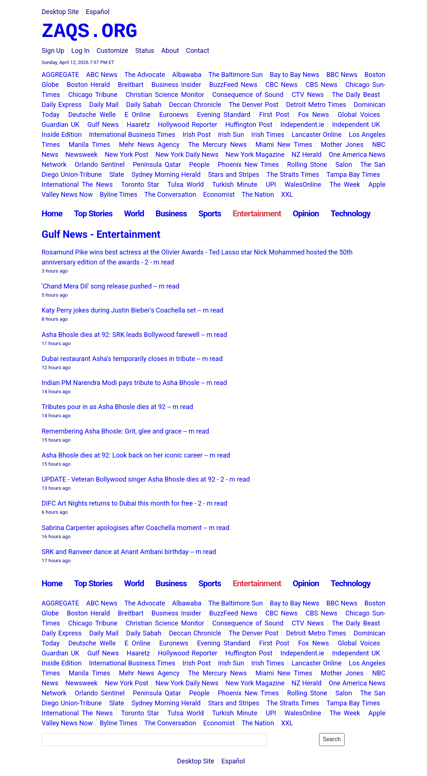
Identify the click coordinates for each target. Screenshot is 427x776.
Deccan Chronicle (195, 104)
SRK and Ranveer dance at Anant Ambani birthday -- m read (129, 552)
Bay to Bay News (294, 74)
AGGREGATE (60, 74)
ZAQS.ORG (90, 31)
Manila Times (89, 144)
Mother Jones (342, 144)
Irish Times (267, 134)
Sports (210, 213)
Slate (116, 174)
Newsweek (81, 154)
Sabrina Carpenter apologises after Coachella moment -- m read (136, 528)
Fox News (313, 114)
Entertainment (257, 213)
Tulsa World (185, 184)
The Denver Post (254, 104)
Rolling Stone (307, 164)
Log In (80, 50)
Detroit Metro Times (316, 104)
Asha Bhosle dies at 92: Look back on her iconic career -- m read (136, 455)
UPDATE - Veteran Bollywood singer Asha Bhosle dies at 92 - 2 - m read (146, 479)
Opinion (306, 213)
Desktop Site (60, 12)
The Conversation (170, 194)
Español (97, 12)
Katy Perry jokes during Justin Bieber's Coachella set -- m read (133, 310)
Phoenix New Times (248, 164)
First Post (274, 114)
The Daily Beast (356, 94)
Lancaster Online (317, 134)
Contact (197, 50)
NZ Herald (307, 154)
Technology (350, 213)
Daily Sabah (143, 104)
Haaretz (138, 124)
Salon (343, 164)
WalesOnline (303, 184)
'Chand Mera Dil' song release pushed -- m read (111, 286)
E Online (137, 114)
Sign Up (53, 50)
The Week (344, 184)
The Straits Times (293, 174)
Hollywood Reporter (187, 124)
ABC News (102, 74)
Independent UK (356, 124)
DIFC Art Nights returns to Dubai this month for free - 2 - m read (135, 503)
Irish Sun (231, 134)
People (199, 164)
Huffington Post (248, 124)
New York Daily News (187, 154)
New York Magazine (255, 154)
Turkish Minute (234, 184)
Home (52, 213)
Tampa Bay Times (353, 174)
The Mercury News (217, 144)
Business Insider (176, 84)
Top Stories (93, 213)
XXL (287, 194)
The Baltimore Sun (236, 74)
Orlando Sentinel (100, 164)
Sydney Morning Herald (166, 174)
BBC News (341, 74)
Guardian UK (60, 124)
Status (144, 50)
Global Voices (359, 114)
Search (331, 739)
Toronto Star (140, 184)
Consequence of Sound (247, 94)
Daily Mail (103, 104)
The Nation (258, 194)
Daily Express (62, 104)
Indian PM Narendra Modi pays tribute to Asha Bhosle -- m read (134, 383)
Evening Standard (223, 114)
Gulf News (103, 124)
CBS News (322, 84)
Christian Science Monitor (165, 94)
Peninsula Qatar (157, 164)
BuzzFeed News (233, 84)
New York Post (126, 154)
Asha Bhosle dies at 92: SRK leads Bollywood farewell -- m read (134, 334)
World (134, 213)
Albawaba (186, 74)
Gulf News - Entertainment (101, 234)
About (170, 50)
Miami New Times (283, 144)
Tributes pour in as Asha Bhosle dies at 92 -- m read (117, 407)
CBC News (281, 84)
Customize (112, 50)
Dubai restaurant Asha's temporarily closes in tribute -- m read (132, 358)
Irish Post (197, 134)
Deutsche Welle (92, 114)
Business (171, 213)
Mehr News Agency (149, 144)
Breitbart (130, 84)
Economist (219, 194)
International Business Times (132, 134)
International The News (77, 184)
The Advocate (144, 74)
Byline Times (119, 194)
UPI (271, 184)
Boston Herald (88, 84)
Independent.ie (302, 124)
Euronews (174, 114)
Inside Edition (62, 134)
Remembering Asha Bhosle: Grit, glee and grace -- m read (125, 431)
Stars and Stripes (234, 174)
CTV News (308, 94)
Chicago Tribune (93, 94)
